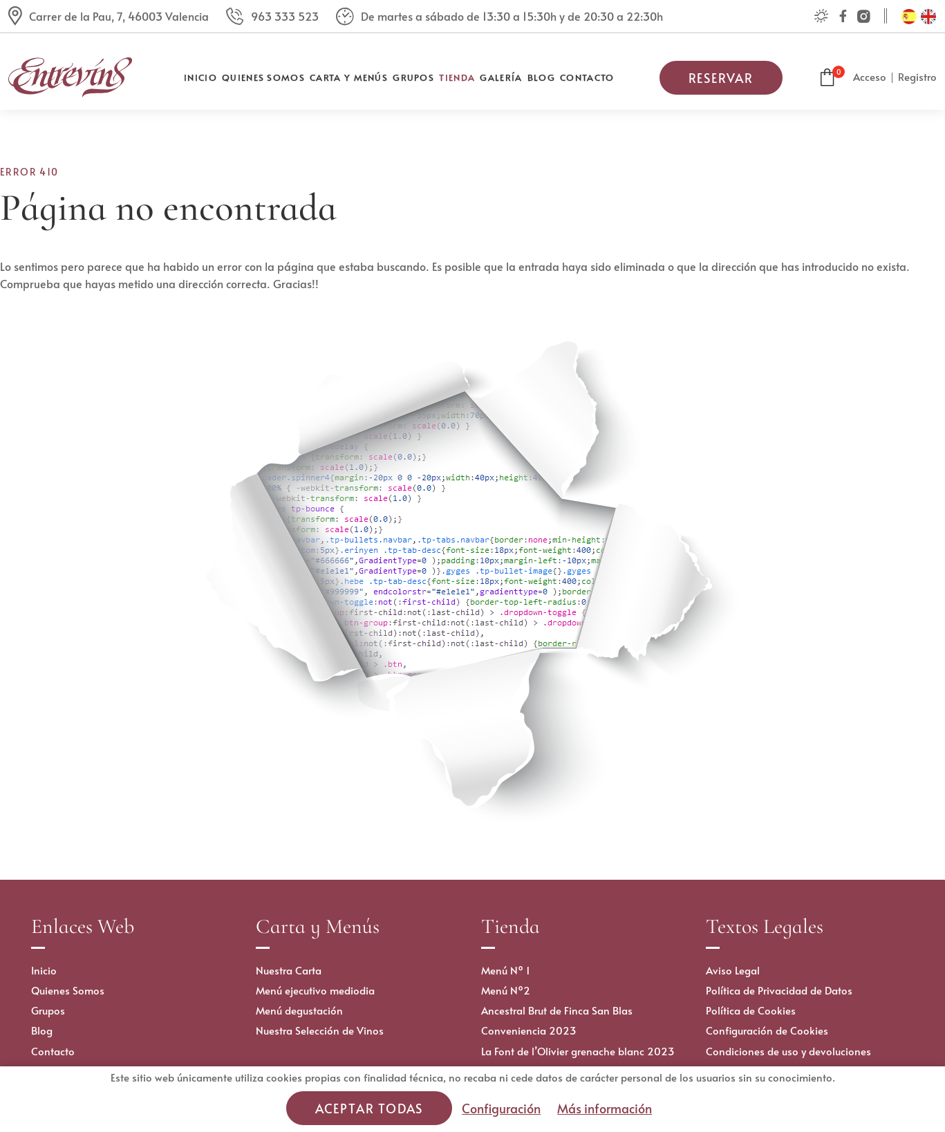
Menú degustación (299, 1010)
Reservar (721, 77)
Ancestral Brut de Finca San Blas (557, 1010)
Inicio (200, 77)
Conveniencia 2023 (529, 1030)
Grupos (413, 77)
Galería (501, 77)
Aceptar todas (369, 1108)
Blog (541, 77)
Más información (604, 1108)
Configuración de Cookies (767, 1030)
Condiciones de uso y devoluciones (788, 1051)
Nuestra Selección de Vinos (320, 1030)
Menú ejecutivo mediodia (315, 990)
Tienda (457, 77)
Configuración (501, 1108)
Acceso (869, 76)
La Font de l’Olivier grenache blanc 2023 (578, 1051)
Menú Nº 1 (505, 970)
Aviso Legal (733, 970)
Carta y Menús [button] (349, 77)
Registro (917, 76)
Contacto (587, 77)
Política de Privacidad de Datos (779, 990)
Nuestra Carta (288, 970)
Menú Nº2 (505, 990)
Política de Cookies (751, 1010)
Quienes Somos (263, 77)
